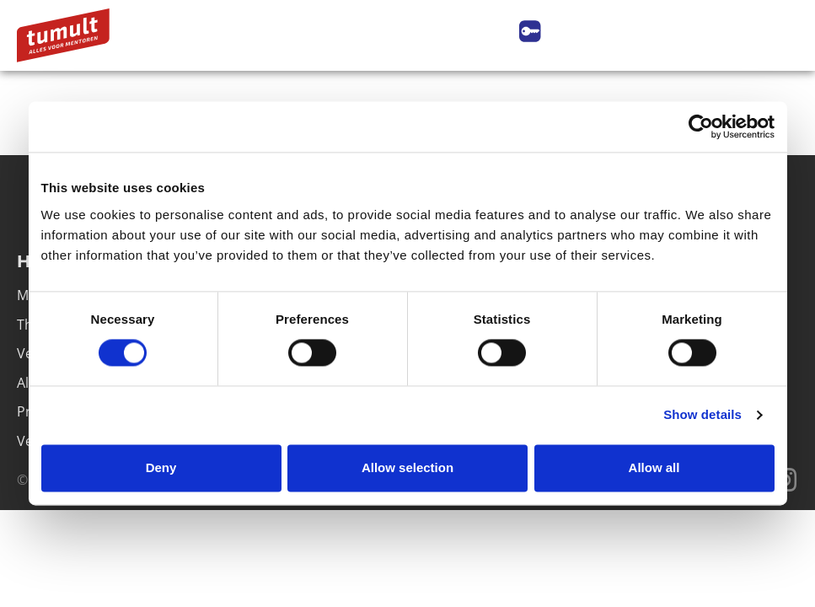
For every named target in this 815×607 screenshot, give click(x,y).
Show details (702, 415)
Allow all (654, 467)
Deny (161, 467)
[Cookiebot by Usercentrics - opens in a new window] (701, 126)
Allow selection (407, 467)
